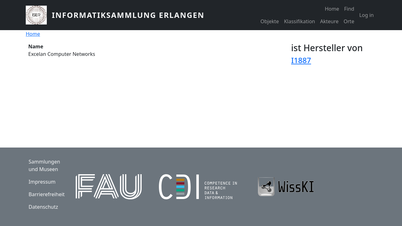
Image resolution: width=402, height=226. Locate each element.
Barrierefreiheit (47, 194)
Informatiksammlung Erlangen (128, 15)
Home (332, 8)
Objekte (269, 21)
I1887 (301, 60)
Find (349, 8)
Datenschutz (43, 206)
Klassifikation (299, 21)
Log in (366, 15)
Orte (349, 21)
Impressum (42, 181)
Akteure (329, 21)
